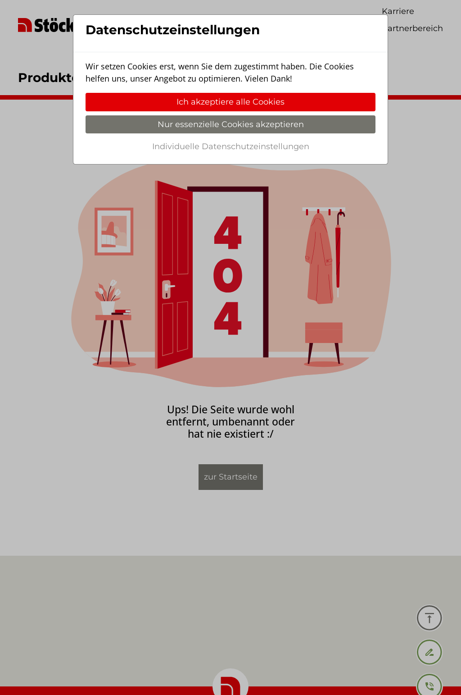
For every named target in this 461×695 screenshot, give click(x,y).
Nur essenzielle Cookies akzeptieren (231, 124)
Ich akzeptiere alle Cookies (230, 102)
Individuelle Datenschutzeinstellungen (230, 146)
